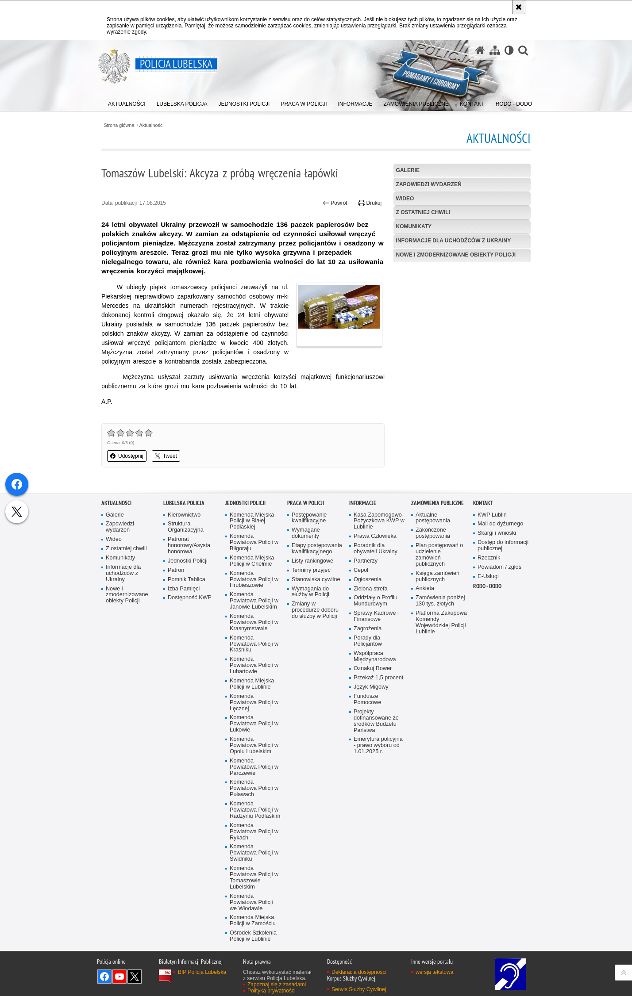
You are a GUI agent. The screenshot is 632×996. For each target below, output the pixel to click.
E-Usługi (488, 644)
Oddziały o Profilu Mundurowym (375, 669)
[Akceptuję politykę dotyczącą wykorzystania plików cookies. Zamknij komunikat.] (518, 7)
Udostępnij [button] (126, 456)
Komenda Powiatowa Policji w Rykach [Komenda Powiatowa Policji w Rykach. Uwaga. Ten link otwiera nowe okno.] (254, 900)
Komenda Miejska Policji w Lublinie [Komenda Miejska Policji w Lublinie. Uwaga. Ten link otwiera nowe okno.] (252, 752)
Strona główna (119, 125)
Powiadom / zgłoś (499, 635)
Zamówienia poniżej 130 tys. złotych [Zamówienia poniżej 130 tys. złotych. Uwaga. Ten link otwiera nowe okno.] (440, 669)
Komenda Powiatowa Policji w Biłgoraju (254, 610)
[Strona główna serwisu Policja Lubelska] (480, 50)
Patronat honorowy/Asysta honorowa (189, 614)
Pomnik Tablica (186, 648)
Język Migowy (371, 755)
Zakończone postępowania (433, 602)
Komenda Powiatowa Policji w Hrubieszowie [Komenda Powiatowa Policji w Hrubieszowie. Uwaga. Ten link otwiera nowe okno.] (254, 648)
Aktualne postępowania (433, 586)
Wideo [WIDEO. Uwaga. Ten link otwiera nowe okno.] (405, 198)
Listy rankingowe (312, 629)
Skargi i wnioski (497, 602)
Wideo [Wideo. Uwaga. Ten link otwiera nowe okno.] (114, 607)
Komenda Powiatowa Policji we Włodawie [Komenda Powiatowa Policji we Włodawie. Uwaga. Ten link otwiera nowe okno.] (251, 971)
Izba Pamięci (184, 657)
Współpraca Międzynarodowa (375, 725)
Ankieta (425, 657)
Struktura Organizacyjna (186, 595)
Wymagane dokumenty (306, 602)
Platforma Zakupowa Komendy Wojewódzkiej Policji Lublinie (441, 690)
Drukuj (370, 203)
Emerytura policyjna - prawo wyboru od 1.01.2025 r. (378, 814)
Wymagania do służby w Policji (310, 660)
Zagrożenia (368, 697)
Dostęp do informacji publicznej (503, 614)
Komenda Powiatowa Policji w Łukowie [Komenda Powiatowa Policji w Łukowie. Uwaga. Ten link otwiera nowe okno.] (254, 792)
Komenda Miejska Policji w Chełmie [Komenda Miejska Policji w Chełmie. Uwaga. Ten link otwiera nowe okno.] (252, 629)
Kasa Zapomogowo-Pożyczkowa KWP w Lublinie (379, 589)
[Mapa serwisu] (494, 50)
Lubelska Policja (183, 571)
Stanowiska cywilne (316, 648)
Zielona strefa (371, 657)
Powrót (335, 203)
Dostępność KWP (190, 666)
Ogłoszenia (368, 648)
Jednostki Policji (188, 629)
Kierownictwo (184, 583)
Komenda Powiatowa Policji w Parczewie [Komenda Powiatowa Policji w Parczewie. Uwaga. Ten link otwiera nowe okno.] (254, 835)
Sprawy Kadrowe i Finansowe (376, 685)
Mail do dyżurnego (500, 592)
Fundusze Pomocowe (367, 768)
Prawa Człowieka (375, 604)
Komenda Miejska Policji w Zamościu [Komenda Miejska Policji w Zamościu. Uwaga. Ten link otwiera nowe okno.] (253, 989)
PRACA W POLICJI (305, 571)
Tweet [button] (166, 456)
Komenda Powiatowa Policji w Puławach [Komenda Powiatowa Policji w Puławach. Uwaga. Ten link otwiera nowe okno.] (254, 857)
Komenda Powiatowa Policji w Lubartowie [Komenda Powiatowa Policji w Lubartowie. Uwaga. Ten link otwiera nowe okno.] (254, 734)
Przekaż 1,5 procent (378, 746)
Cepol (361, 638)
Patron (176, 638)
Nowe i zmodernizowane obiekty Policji (456, 255)
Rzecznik (489, 626)
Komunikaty (414, 226)
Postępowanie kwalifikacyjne (309, 586)
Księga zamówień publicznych (437, 645)
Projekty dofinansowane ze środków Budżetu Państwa (376, 789)
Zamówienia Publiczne (437, 571)
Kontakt (483, 571)
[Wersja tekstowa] (509, 50)
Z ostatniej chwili (423, 212)
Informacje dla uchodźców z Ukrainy (453, 241)
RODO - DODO (487, 654)
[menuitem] (127, 101)
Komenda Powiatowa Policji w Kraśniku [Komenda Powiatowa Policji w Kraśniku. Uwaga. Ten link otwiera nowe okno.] (254, 712)
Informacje (362, 571)
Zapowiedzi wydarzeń (429, 184)
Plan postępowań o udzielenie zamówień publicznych (439, 623)
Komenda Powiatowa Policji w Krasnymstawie (254, 691)
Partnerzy (366, 629)
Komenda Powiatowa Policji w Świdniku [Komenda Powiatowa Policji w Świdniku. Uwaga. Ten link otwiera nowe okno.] (254, 921)
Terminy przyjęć (311, 638)
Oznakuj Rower (373, 737)
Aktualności (151, 125)
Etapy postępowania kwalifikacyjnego (317, 617)
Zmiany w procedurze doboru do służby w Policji (315, 679)
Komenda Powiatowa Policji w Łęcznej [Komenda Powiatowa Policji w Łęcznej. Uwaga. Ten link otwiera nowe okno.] (254, 771)
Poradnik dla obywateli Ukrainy (375, 617)
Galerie (408, 170)
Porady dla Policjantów (368, 709)
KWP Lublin (492, 583)
